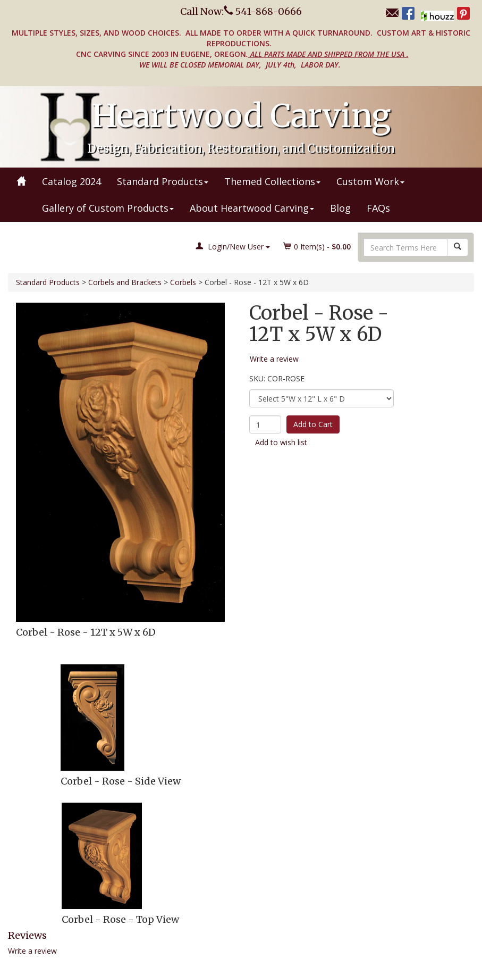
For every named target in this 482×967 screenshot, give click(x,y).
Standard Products (162, 181)
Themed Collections (272, 181)
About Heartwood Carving (252, 208)
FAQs (378, 208)
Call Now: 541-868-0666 (241, 11)
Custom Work (370, 181)
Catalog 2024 (71, 181)
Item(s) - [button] (317, 246)
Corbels (183, 282)
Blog (340, 208)
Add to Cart (313, 424)
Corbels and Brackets (125, 282)
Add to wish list (281, 442)
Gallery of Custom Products (108, 208)
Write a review (32, 951)
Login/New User (233, 246)
